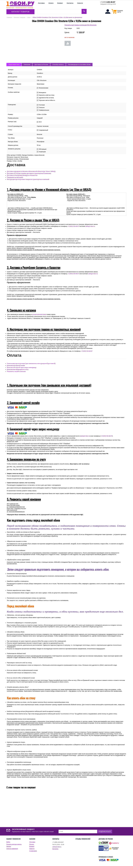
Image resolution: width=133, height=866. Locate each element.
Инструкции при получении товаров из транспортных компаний (28, 179)
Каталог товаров (20, 12)
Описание (27, 64)
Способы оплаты (58, 64)
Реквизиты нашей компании (16, 371)
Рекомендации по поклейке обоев (79, 64)
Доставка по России (41, 64)
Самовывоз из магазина (15, 177)
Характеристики (14, 64)
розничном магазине (39, 314)
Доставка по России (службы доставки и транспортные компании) (29, 173)
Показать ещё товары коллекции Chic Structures (80, 25)
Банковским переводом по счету (17, 369)
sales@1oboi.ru (90, 226)
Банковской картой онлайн (16, 365)
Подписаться (105, 831)
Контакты (55, 849)
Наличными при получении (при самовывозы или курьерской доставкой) (31, 363)
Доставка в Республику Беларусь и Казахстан (22, 175)
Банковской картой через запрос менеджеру (21, 367)
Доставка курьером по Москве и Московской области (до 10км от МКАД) (31, 171)
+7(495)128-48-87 (73, 226)
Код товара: (68, 28)
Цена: (67, 32)
